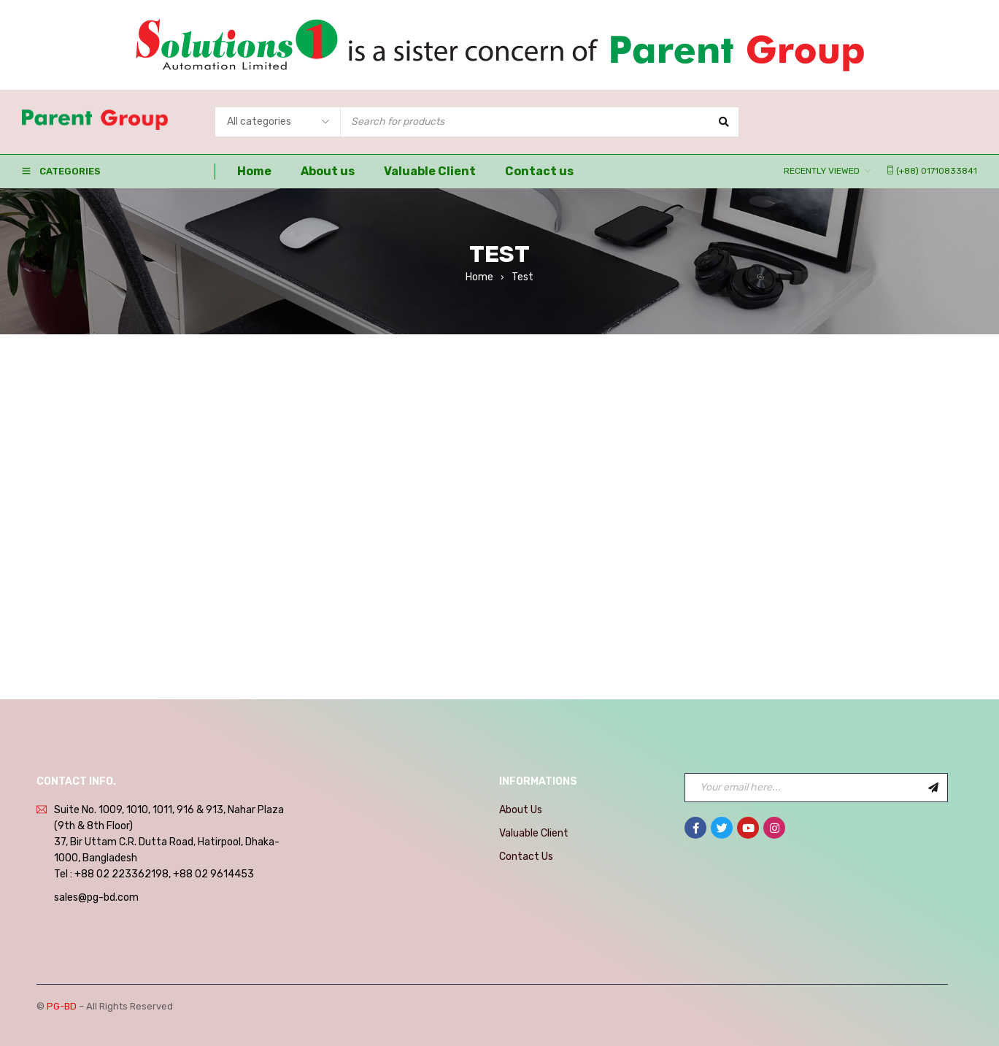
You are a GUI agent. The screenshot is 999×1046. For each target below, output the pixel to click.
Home (479, 277)
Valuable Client (533, 833)
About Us (520, 810)
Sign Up (933, 787)
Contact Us (526, 856)
